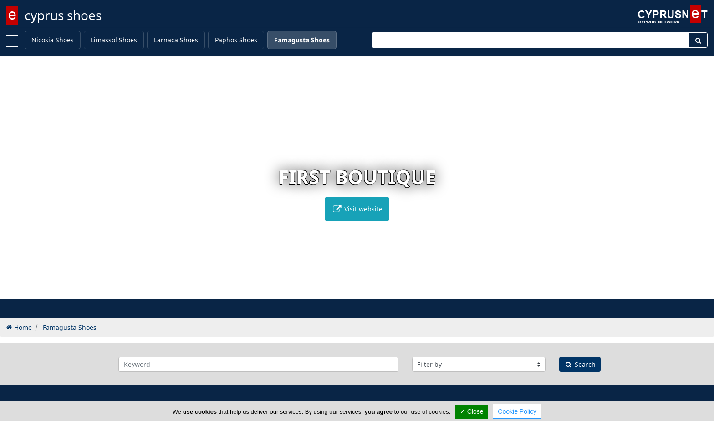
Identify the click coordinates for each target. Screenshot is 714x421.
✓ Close (472, 411)
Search (580, 364)
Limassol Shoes (114, 39)
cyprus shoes (63, 15)
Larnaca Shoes (176, 39)
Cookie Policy (517, 411)
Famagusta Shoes (302, 39)
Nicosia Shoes (52, 39)
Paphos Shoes (236, 39)
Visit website (357, 209)
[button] (338, 291)
